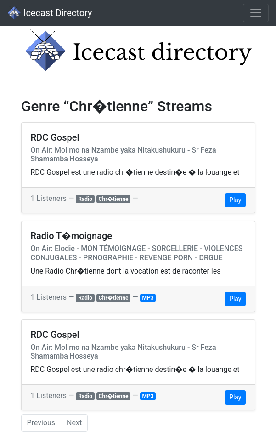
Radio (85, 199)
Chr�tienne (114, 199)
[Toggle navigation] (256, 13)
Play (235, 200)
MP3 (148, 298)
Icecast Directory (49, 13)
